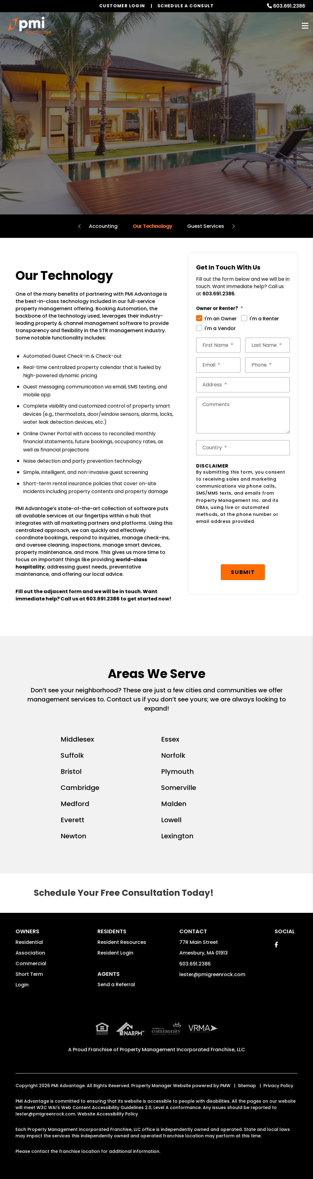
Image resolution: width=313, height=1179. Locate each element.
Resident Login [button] (115, 952)
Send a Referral (116, 984)
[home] (29, 26)
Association (30, 952)
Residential (29, 942)
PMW (225, 1086)
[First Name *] (218, 345)
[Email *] (218, 365)
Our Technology (152, 226)
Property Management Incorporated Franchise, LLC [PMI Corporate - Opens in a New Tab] (182, 1049)
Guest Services (205, 226)
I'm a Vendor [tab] (220, 328)
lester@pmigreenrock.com (212, 974)
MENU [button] (305, 26)
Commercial (31, 963)
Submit (243, 572)
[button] (276, 944)
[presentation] (242, 545)
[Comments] (243, 415)
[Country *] (243, 447)
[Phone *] (267, 365)
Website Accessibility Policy (107, 1114)
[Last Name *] (267, 345)
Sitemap (247, 1086)
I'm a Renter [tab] (264, 318)
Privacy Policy (278, 1086)
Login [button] (22, 984)
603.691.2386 (289, 5)
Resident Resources (121, 942)
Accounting (103, 226)
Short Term (29, 974)
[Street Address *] (243, 384)
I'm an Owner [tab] (221, 318)
